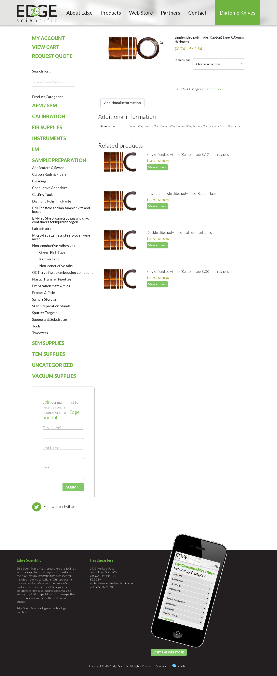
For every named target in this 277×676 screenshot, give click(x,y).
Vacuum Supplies (54, 376)
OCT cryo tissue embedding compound (63, 272)
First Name (52, 427)
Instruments (49, 138)
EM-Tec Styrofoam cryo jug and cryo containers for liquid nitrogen (60, 220)
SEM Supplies (48, 343)
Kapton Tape (214, 89)
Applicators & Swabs (48, 167)
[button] (161, 42)
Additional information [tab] (122, 103)
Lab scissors (41, 228)
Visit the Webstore (169, 652)
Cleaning (39, 181)
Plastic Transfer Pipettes (51, 279)
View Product (157, 167)
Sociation (182, 666)
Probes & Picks (44, 292)
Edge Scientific (37, 13)
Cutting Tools (42, 194)
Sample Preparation (59, 160)
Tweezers (40, 332)
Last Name (51, 447)
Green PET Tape (52, 252)
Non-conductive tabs (56, 265)
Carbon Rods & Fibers (49, 174)
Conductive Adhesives (50, 187)
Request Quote (52, 56)
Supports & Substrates (50, 319)
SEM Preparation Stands (51, 306)
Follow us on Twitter (59, 506)
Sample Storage (44, 299)
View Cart (45, 47)
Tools (36, 326)
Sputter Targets (44, 312)
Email (48, 468)
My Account (48, 38)
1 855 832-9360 (103, 587)
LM (35, 149)
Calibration (48, 116)
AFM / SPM (44, 105)
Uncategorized (52, 365)
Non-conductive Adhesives (53, 245)
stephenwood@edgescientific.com (113, 583)
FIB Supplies (47, 127)
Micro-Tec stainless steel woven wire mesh (61, 237)
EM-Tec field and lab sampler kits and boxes (61, 210)
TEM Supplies (48, 354)
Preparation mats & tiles (51, 286)
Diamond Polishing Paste (51, 201)
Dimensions (182, 60)
